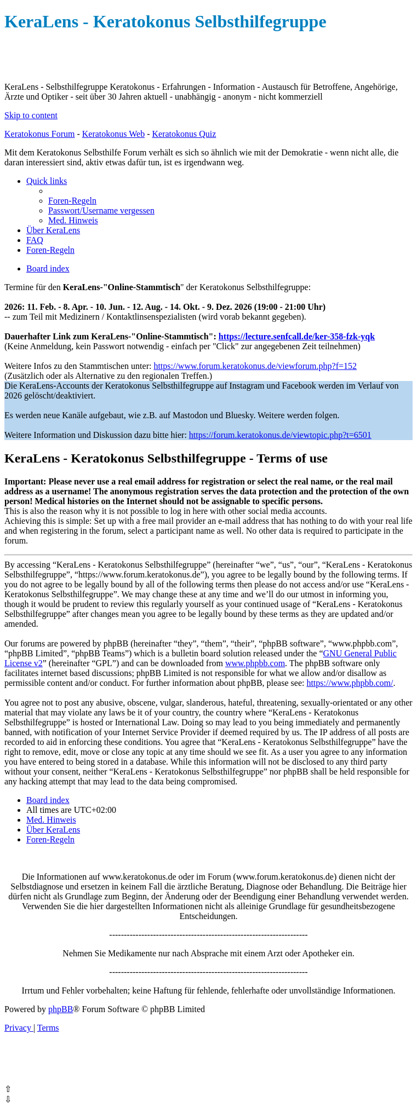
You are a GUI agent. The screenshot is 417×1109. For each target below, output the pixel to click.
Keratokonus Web (113, 133)
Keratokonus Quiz (184, 133)
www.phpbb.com (255, 663)
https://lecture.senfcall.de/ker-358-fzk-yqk (297, 336)
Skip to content (31, 115)
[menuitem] (72, 200)
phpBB (60, 1009)
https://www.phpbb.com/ (349, 683)
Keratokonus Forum (39, 133)
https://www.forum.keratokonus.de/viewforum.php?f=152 (255, 366)
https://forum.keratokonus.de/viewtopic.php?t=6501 (280, 435)
